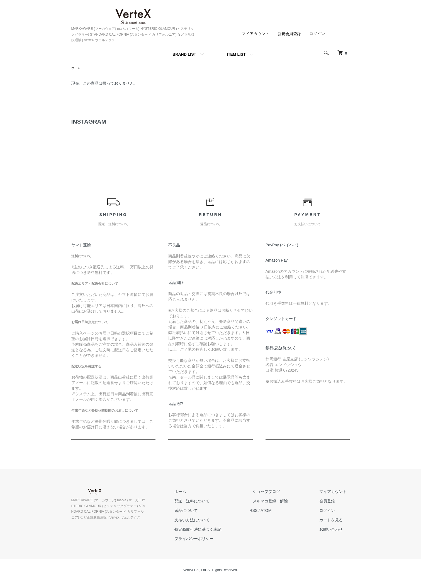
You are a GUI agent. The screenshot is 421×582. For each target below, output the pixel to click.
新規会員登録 (289, 33)
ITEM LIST (236, 54)
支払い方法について (208, 520)
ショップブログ (276, 492)
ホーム (76, 68)
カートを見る (334, 520)
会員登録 (330, 501)
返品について (202, 511)
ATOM (278, 511)
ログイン (317, 33)
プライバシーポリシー (210, 539)
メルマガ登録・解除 (280, 501)
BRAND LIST (184, 54)
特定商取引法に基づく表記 (214, 530)
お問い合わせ (334, 530)
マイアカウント (255, 33)
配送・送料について (208, 501)
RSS (266, 511)
